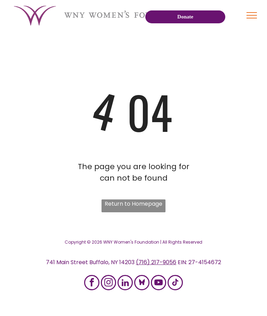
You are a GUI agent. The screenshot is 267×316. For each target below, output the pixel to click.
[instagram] (108, 283)
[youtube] (158, 283)
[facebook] (91, 283)
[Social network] (141, 283)
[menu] (252, 15)
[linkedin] (125, 283)
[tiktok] (175, 283)
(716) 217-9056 (156, 262)
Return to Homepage (133, 204)
